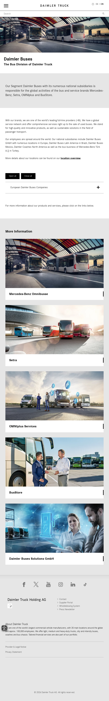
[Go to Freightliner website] (20, 668)
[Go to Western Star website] (66, 668)
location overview (70, 158)
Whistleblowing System (69, 606)
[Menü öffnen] (6, 6)
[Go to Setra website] (66, 680)
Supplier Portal (66, 602)
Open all (12, 176)
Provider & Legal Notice (15, 647)
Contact (62, 599)
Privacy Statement (13, 652)
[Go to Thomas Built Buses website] (43, 668)
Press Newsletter (67, 609)
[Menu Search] (49, 14)
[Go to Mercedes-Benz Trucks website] (88, 668)
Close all (28, 176)
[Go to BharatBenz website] (43, 680)
